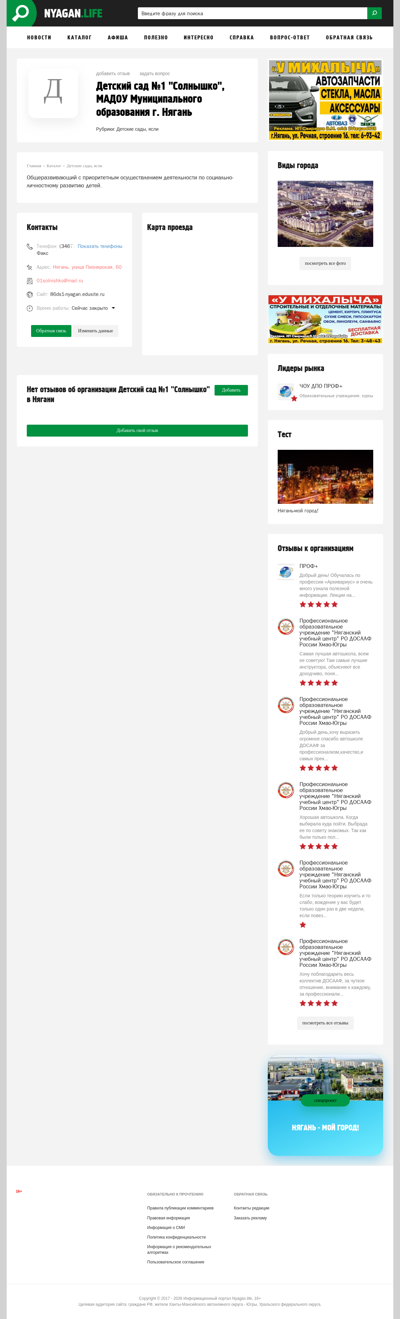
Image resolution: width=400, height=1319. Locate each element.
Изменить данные (95, 330)
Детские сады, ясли (138, 129)
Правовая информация (168, 1218)
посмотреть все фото (325, 263)
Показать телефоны (100, 246)
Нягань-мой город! (298, 510)
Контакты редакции (251, 1208)
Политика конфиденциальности (176, 1237)
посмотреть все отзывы (325, 1022)
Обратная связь (51, 330)
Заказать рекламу (250, 1218)
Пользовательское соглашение (175, 1262)
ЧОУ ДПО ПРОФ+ (321, 386)
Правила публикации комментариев (180, 1208)
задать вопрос (155, 73)
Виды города (298, 165)
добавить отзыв (113, 73)
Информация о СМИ (166, 1227)
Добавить (231, 390)
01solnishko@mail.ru (60, 280)
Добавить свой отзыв (137, 430)
